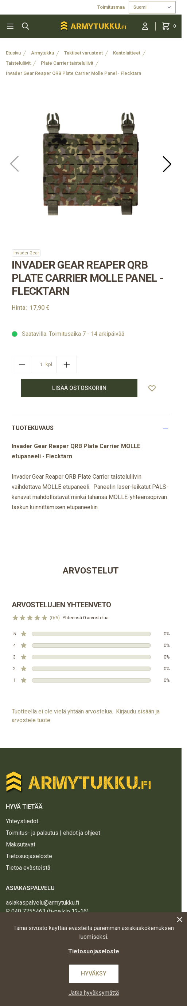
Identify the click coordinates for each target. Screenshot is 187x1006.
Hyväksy (93, 973)
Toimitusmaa (111, 7)
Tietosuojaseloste (29, 856)
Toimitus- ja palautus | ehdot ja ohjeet (53, 832)
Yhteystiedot (22, 821)
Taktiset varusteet (83, 53)
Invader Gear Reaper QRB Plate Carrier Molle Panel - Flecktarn (73, 73)
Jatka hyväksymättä (94, 992)
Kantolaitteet (126, 53)
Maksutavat (20, 844)
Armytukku (42, 53)
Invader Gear (26, 252)
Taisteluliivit (18, 63)
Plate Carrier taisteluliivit (67, 63)
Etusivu (13, 53)
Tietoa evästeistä (28, 867)
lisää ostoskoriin (79, 388)
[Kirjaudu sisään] (145, 26)
